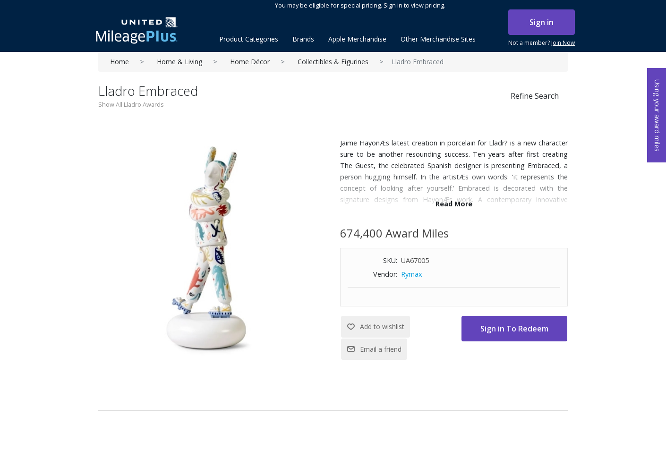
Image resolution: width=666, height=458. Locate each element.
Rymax (411, 274)
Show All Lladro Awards (131, 104)
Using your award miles (657, 115)
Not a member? (541, 43)
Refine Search (535, 96)
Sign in (541, 22)
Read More (453, 203)
